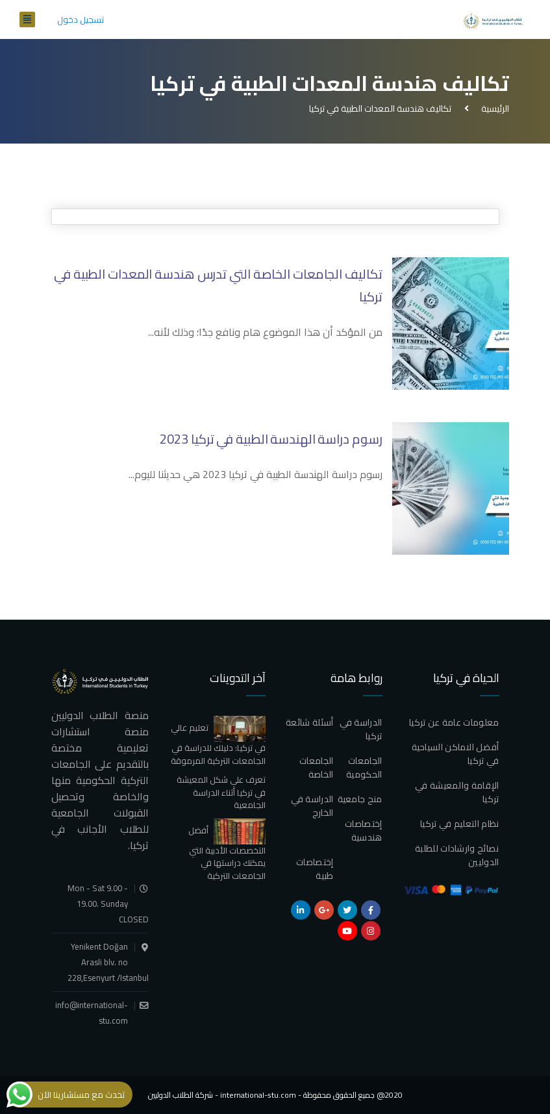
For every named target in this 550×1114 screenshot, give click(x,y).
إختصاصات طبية (314, 869)
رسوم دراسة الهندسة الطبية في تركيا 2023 (271, 439)
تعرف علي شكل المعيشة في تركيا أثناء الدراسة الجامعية (221, 792)
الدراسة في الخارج (312, 806)
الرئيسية (493, 108)
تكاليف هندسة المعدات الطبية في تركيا (380, 108)
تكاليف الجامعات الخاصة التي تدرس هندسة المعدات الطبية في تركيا (218, 285)
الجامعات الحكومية (364, 767)
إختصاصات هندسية (363, 830)
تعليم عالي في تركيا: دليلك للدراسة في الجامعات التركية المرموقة (218, 744)
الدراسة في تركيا (361, 729)
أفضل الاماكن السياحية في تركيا (455, 754)
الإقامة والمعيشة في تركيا (457, 792)
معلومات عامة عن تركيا (454, 722)
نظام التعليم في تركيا (459, 823)
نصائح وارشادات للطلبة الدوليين (457, 855)
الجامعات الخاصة (316, 767)
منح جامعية (360, 799)
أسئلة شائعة (309, 722)
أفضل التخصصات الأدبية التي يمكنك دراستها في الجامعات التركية (227, 852)
